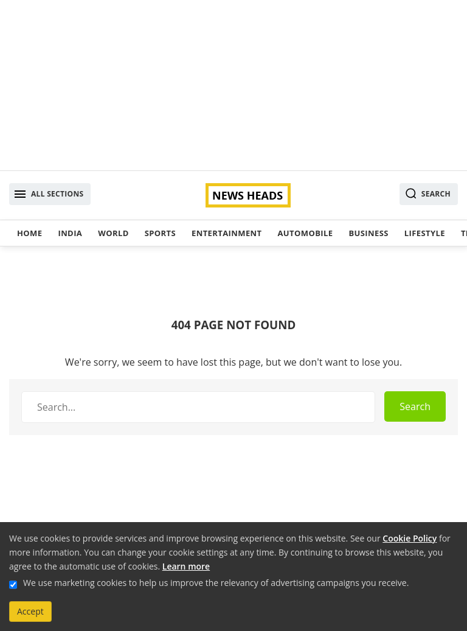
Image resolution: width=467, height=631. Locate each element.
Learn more (186, 566)
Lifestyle (424, 233)
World (113, 233)
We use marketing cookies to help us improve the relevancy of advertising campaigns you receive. (216, 582)
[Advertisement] (233, 85)
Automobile (305, 233)
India (70, 233)
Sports (160, 233)
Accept (30, 611)
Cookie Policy (409, 538)
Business (368, 233)
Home (29, 233)
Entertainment (226, 233)
